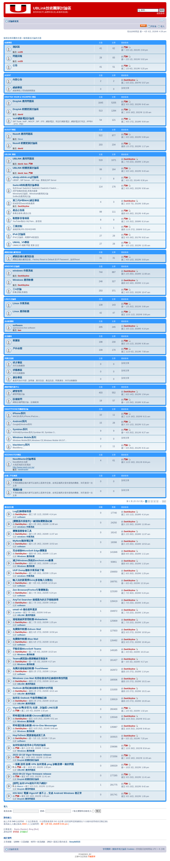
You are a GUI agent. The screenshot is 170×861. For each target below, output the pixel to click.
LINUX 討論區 (10, 299)
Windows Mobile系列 (24, 437)
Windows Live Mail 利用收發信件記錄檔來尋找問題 (40, 678)
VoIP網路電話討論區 (23, 118)
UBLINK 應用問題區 (23, 158)
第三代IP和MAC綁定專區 (26, 200)
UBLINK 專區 (10, 154)
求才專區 (17, 362)
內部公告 (17, 79)
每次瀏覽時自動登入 (83, 811)
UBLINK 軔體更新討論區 (26, 168)
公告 (15, 65)
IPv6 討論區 (19, 234)
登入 (163, 26)
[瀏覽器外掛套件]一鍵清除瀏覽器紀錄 (32, 521)
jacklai (18, 612)
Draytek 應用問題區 (23, 101)
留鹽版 (16, 340)
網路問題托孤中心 (12, 387)
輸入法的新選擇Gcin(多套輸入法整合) (33, 580)
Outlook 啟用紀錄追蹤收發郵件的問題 (33, 688)
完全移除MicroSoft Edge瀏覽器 (30, 550)
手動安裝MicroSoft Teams (27, 648)
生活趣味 (8, 336)
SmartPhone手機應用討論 (16, 409)
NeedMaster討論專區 (24, 459)
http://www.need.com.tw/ (23, 467)
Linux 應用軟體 (21, 311)
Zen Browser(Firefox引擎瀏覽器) (31, 589)
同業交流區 (9, 358)
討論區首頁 (14, 21)
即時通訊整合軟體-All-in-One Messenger (35, 725)
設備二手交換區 (11, 476)
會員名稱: (8, 811)
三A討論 (17, 289)
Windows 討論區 (12, 266)
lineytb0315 (74, 842)
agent (8, 75)
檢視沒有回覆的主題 (13, 38)
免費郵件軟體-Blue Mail (25, 639)
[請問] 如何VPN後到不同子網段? (30, 783)
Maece (20, 786)
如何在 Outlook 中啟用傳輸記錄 (30, 697)
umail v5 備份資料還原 (25, 609)
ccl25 (20, 52)
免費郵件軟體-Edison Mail (27, 629)
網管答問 (17, 391)
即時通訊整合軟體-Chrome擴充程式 (32, 715)
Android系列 (20, 421)
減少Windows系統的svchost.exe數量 (33, 560)
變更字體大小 (162, 20)
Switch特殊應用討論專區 (26, 185)
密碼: (42, 811)
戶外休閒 (17, 348)
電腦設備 (17, 489)
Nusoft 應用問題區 (23, 134)
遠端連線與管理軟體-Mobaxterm (30, 619)
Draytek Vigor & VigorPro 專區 (20, 97)
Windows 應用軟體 (23, 280)
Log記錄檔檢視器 (22, 511)
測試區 (16, 46)
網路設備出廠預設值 (13, 252)
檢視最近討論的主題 (32, 38)
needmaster (23, 469)
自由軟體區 (9, 321)
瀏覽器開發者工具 (22, 531)
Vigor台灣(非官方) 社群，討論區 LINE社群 (35, 707)
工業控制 (17, 226)
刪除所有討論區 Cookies (123, 849)
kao (26, 164)
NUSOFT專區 (10, 130)
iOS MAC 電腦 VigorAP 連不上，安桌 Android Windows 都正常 (47, 793)
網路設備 (17, 479)
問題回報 (17, 56)
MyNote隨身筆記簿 (23, 540)
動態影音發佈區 (21, 218)
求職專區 (17, 370)
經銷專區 (17, 87)
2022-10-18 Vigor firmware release (32, 754)
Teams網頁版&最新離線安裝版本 (30, 658)
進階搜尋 (161, 13)
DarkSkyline (129, 80)
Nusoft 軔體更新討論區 (25, 143)
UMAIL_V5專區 (21, 242)
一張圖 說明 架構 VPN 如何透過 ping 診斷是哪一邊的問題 (43, 764)
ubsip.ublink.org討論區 (25, 177)
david (20, 114)
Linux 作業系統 (21, 303)
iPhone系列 (19, 413)
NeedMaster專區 (13, 455)
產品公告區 (18, 210)
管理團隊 (107, 849)
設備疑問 (17, 399)
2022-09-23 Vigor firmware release (32, 773)
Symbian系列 (20, 429)
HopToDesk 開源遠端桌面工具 (29, 735)
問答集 (154, 26)
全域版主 (24, 832)
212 (164, 501)
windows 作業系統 (23, 270)
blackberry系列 (21, 444)
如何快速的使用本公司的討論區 (29, 745)
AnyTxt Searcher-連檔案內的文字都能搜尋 (35, 599)
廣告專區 (17, 377)
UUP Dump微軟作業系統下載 (28, 570)
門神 (126, 47)
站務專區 (8, 43)
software (17, 325)
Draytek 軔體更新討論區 (26, 109)
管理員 (16, 832)
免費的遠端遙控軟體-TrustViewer (30, 668)
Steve (20, 139)
